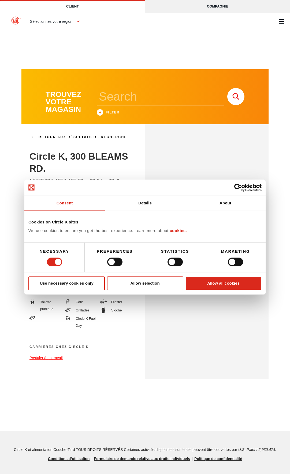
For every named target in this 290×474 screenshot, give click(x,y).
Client (72, 6)
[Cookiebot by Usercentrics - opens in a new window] (238, 187)
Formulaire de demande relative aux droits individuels (142, 459)
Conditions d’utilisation (69, 459)
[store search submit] (235, 96)
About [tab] (225, 203)
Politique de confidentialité (218, 459)
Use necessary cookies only (66, 283)
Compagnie (217, 6)
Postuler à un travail (46, 358)
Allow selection (144, 283)
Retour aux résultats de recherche (77, 137)
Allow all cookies (223, 283)
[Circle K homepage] (16, 21)
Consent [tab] (65, 203)
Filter (108, 113)
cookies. (178, 230)
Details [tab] (145, 203)
